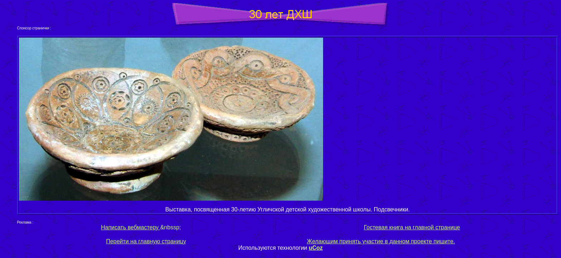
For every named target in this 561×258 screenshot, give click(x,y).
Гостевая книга (383, 227)
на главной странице (431, 227)
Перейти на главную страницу (146, 241)
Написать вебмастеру (130, 227)
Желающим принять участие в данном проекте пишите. (381, 241)
